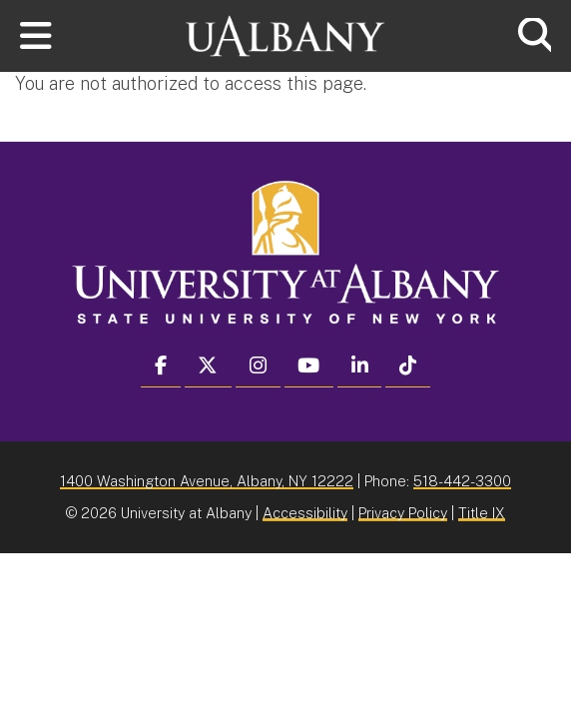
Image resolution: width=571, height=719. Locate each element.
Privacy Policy (402, 512)
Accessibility (305, 512)
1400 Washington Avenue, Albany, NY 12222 (206, 480)
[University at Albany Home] (285, 33)
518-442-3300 (462, 480)
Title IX (481, 512)
